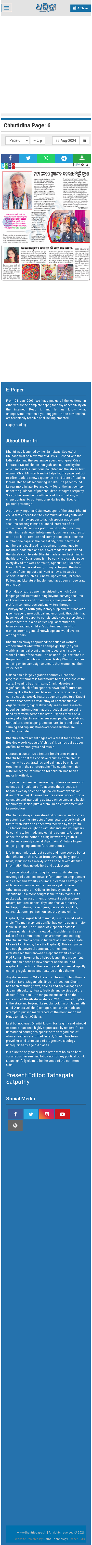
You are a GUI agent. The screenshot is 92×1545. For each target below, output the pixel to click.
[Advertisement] (46, 64)
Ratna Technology (55, 1539)
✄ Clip (37, 141)
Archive (80, 8)
